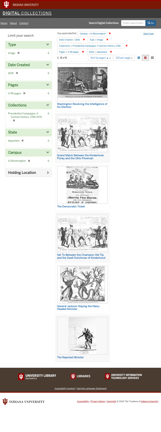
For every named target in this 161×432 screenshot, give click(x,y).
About (13, 23)
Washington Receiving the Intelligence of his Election (82, 105)
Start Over (148, 33)
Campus (15, 153)
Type (12, 45)
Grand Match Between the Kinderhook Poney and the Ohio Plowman (80, 157)
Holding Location (22, 173)
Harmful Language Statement (92, 388)
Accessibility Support (65, 388)
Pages (13, 85)
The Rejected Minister (70, 357)
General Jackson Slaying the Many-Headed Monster (78, 308)
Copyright (111, 401)
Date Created (19, 65)
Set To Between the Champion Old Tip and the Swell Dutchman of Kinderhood (81, 256)
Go (151, 23)
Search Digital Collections (104, 23)
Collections (17, 105)
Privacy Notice (98, 401)
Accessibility (83, 401)
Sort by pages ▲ (100, 57)
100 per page (124, 57)
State (12, 132)
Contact (23, 23)
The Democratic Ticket (71, 206)
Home (4, 23)
